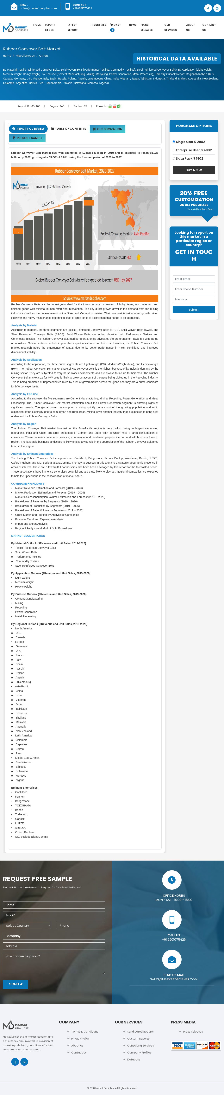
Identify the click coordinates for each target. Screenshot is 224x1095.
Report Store (50, 27)
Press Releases (146, 27)
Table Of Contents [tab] (68, 129)
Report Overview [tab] (28, 129)
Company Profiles (139, 1052)
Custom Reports (138, 1039)
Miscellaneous (25, 56)
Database (133, 1059)
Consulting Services (140, 1045)
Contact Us (209, 27)
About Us (190, 27)
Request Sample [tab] (27, 138)
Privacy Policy (80, 1039)
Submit (15, 984)
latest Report (72, 27)
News (133, 25)
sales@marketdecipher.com (38, 8)
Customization (107, 129)
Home (37, 25)
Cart (115, 27)
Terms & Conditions (84, 1032)
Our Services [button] (170, 27)
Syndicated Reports (140, 1032)
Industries (98, 25)
